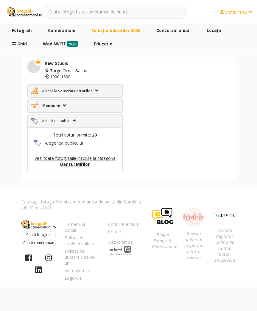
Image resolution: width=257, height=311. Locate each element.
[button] (75, 91)
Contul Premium (123, 224)
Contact (115, 232)
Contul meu (236, 12)
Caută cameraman (38, 242)
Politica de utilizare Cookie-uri (80, 257)
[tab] (75, 91)
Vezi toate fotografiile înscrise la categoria (75, 161)
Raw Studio (56, 63)
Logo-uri (73, 278)
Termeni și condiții (75, 227)
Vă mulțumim (77, 270)
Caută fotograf (38, 234)
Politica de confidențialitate (80, 240)
